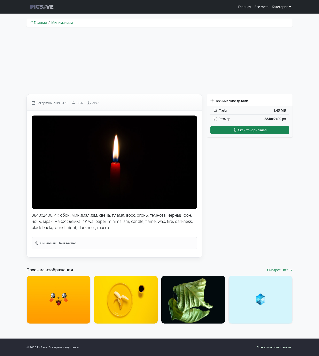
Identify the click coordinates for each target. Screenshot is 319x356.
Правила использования (274, 347)
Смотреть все (280, 270)
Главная (244, 7)
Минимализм (62, 22)
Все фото (261, 7)
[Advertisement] (159, 60)
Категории (280, 7)
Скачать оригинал (250, 130)
